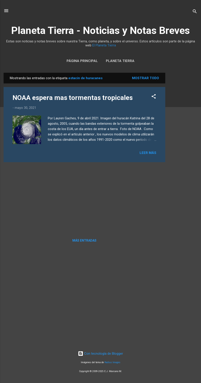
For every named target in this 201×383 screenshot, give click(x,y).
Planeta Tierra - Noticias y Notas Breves (100, 30)
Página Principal (82, 61)
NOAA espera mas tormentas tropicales (73, 97)
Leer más (148, 153)
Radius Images (112, 362)
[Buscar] (194, 12)
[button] (153, 97)
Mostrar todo (145, 78)
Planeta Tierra (120, 61)
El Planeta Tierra (104, 45)
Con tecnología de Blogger (100, 354)
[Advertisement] (183, 140)
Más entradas (84, 240)
